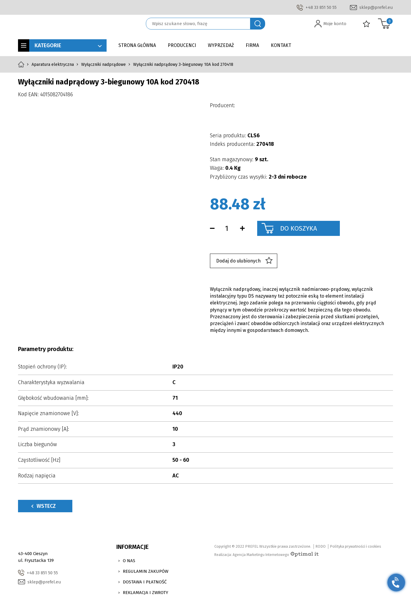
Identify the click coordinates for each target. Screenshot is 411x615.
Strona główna (137, 45)
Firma (252, 45)
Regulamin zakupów (145, 571)
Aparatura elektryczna (53, 64)
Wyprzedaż (221, 45)
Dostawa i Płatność (145, 582)
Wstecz (43, 506)
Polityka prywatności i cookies (355, 546)
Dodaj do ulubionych (244, 261)
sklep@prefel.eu (376, 7)
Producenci (182, 45)
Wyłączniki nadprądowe (103, 64)
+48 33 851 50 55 (321, 7)
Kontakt (281, 45)
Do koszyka (298, 228)
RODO (320, 546)
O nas (129, 560)
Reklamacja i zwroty (145, 592)
